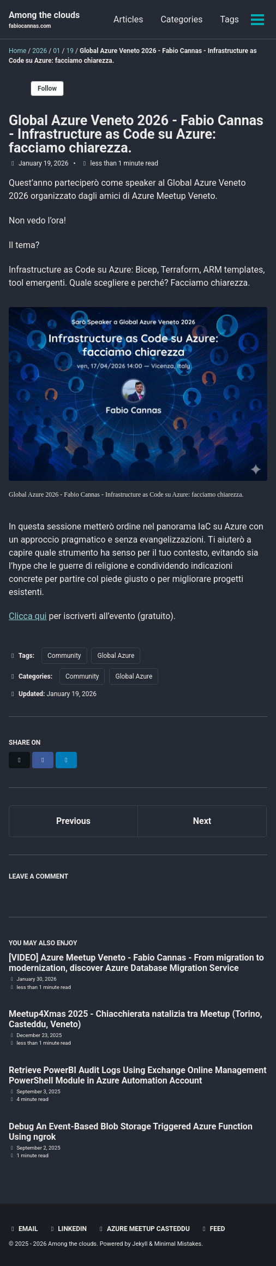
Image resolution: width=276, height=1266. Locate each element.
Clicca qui (27, 616)
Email (23, 1229)
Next (202, 821)
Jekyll (139, 1243)
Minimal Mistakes (178, 1243)
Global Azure (115, 656)
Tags (229, 19)
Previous (73, 821)
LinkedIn (67, 1229)
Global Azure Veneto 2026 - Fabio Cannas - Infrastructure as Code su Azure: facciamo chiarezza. (136, 134)
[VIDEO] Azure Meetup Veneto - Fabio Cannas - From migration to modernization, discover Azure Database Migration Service (136, 962)
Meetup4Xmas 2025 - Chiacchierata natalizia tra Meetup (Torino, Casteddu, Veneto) (135, 1019)
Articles (128, 19)
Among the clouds (44, 20)
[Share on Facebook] (42, 760)
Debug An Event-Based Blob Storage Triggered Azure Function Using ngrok (131, 1131)
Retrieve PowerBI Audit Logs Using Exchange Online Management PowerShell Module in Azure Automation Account (138, 1075)
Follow (47, 88)
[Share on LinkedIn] (66, 760)
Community (64, 656)
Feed (212, 1229)
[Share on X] (19, 760)
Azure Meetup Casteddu (143, 1229)
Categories (181, 19)
